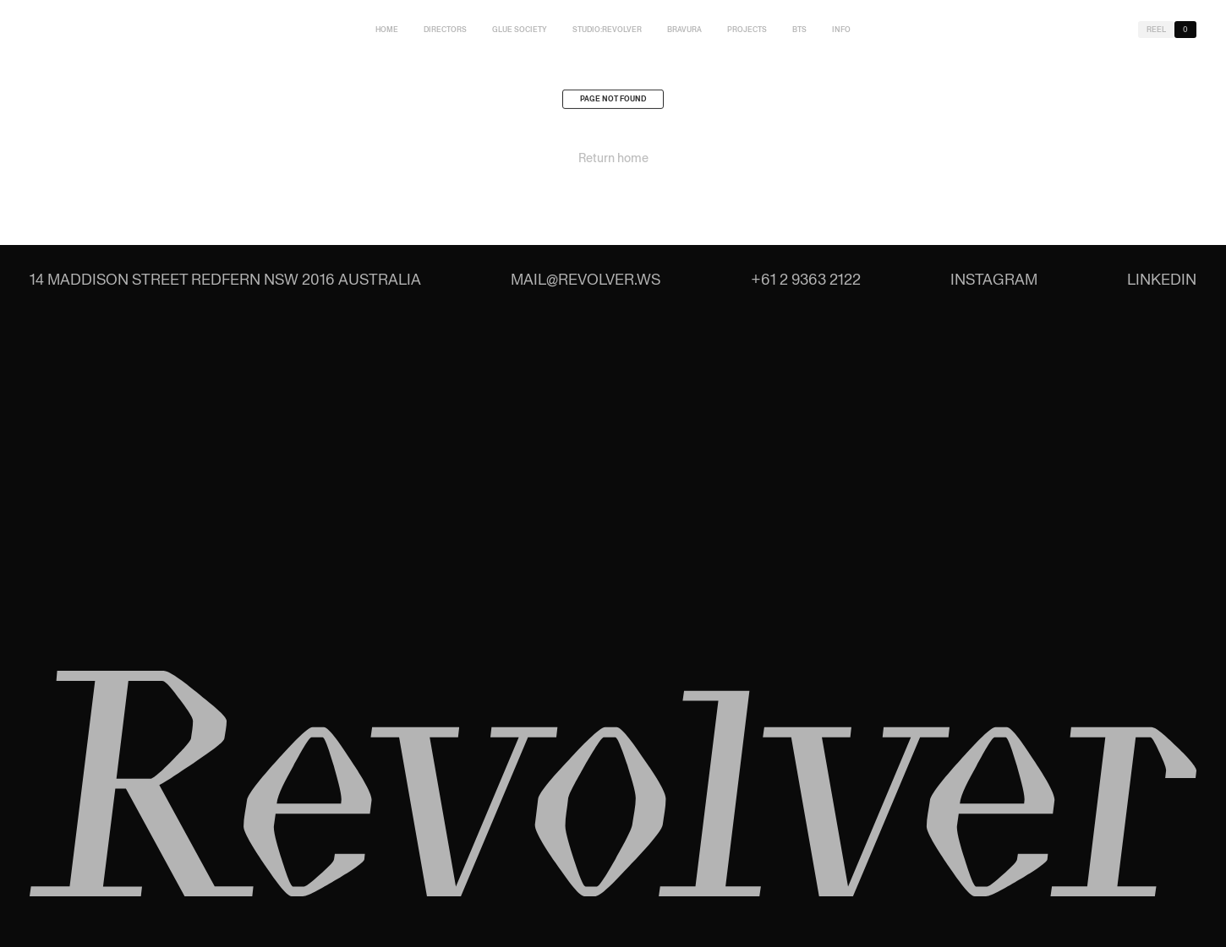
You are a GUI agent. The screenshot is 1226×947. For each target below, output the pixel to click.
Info (841, 29)
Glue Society (519, 29)
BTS (799, 29)
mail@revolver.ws (585, 279)
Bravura (684, 29)
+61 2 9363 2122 (806, 279)
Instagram (993, 279)
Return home (613, 161)
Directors (445, 29)
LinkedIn (1161, 279)
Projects (747, 29)
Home (386, 29)
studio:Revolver (607, 29)
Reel (1156, 29)
